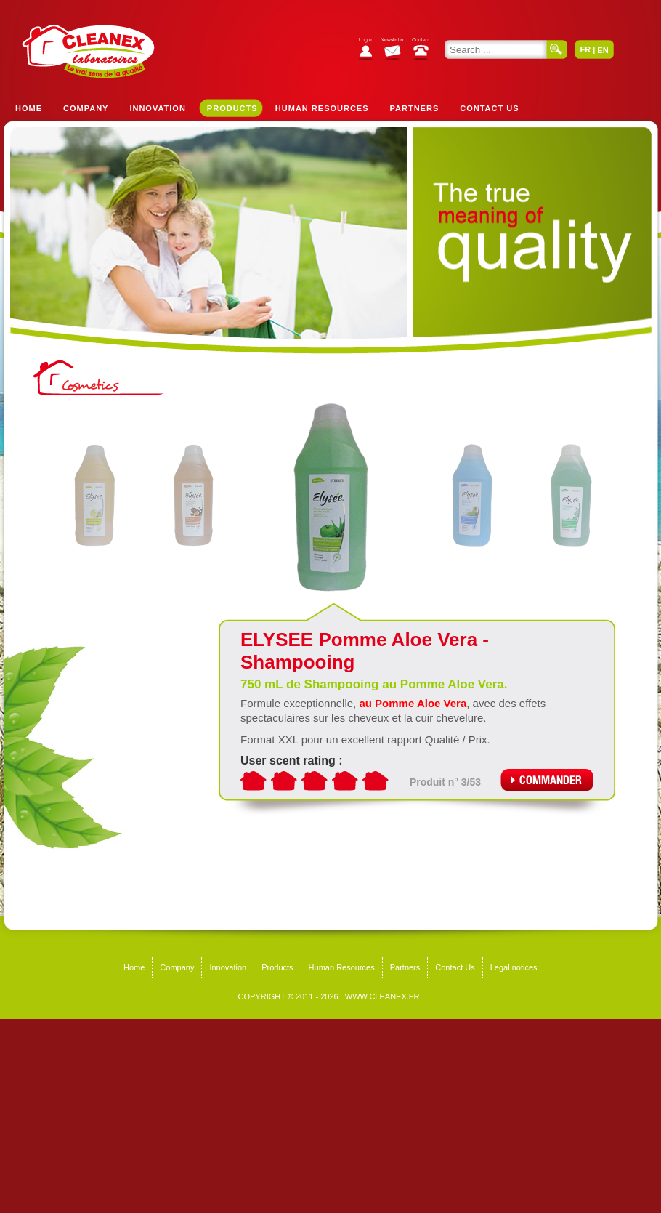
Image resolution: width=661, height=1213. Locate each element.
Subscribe (396, 50)
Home (28, 108)
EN (602, 50)
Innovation (157, 108)
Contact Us (489, 108)
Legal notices (514, 967)
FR (585, 49)
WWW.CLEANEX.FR (382, 996)
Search (557, 49)
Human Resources (322, 108)
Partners (414, 108)
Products (232, 108)
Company (85, 108)
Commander (546, 780)
